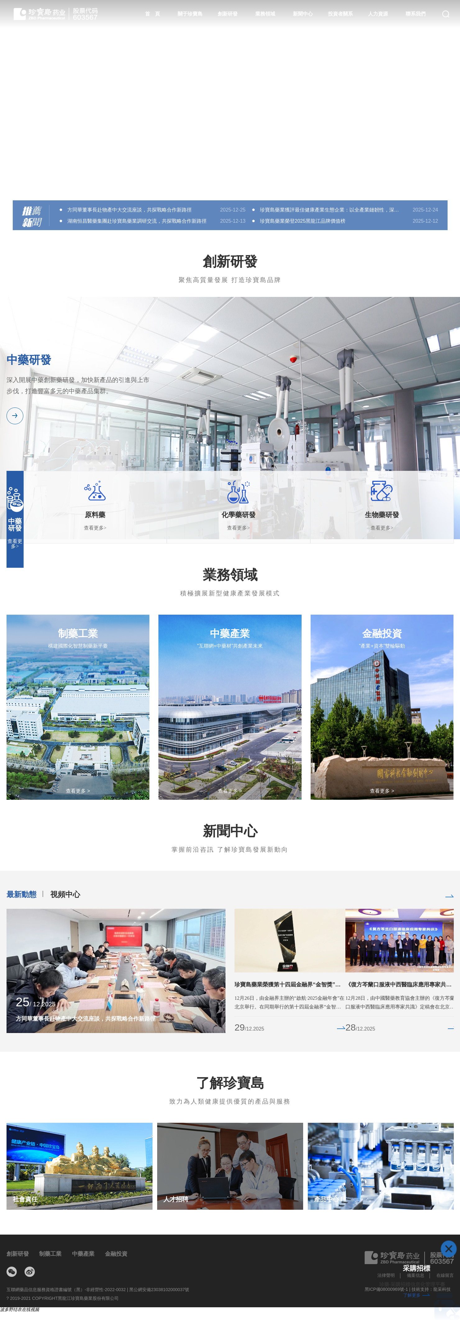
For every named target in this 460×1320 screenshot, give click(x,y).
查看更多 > (78, 791)
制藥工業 (50, 1254)
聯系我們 (416, 13)
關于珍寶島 (190, 13)
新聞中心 (303, 13)
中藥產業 (83, 1254)
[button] (230, 185)
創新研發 (228, 13)
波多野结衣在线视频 (19, 1309)
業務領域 (265, 13)
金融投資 (116, 1254)
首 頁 (152, 13)
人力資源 (378, 13)
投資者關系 (340, 13)
